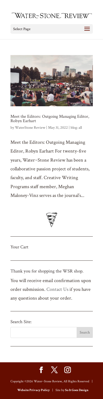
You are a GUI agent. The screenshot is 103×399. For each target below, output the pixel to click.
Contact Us (57, 289)
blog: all (76, 127)
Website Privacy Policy (33, 390)
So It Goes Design (76, 390)
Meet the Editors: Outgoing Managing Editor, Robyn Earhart (49, 119)
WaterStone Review (30, 127)
